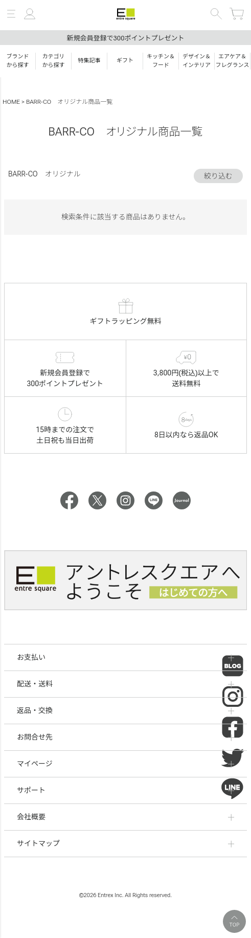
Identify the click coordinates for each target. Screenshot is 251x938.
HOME (11, 101)
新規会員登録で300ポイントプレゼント (125, 38)
